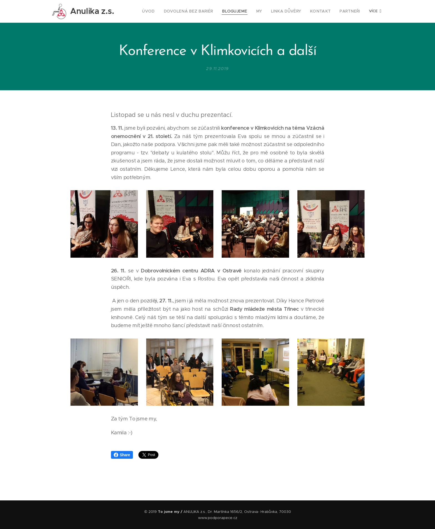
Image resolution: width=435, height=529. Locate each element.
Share (122, 455)
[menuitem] (163, 11)
